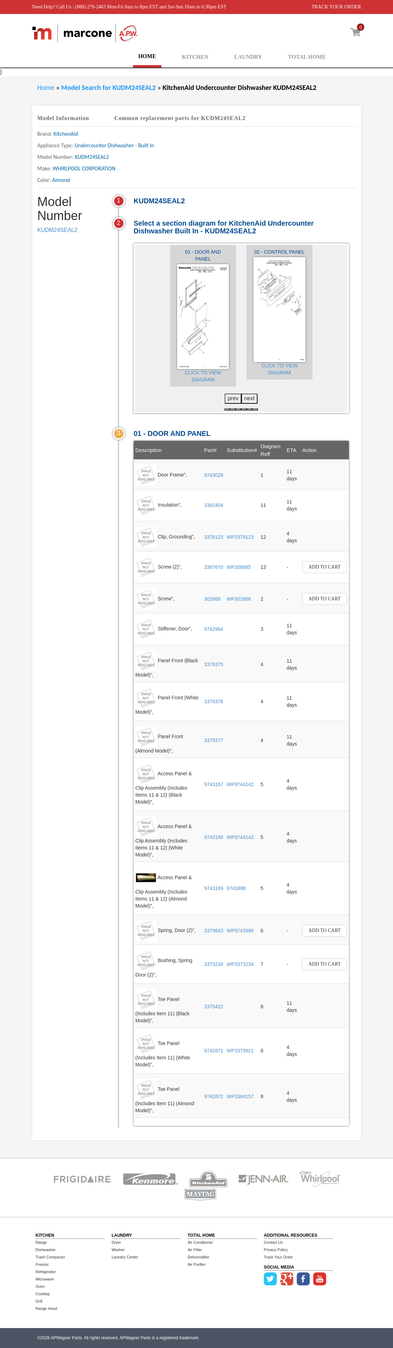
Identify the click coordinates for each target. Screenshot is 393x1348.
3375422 (213, 1006)
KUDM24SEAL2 (57, 230)
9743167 (213, 784)
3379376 (213, 701)
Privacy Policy (276, 1250)
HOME (147, 56)
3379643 (213, 930)
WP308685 (239, 567)
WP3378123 (240, 537)
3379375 (213, 664)
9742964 (213, 629)
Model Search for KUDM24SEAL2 (109, 87)
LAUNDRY (248, 57)
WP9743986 (240, 930)
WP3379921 (240, 1050)
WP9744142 (240, 784)
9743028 (213, 475)
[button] (227, 409)
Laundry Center (125, 1257)
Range (41, 1242)
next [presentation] (249, 398)
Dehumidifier (198, 1257)
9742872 (213, 1096)
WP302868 (239, 599)
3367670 (213, 567)
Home (46, 87)
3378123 (213, 537)
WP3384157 (240, 1096)
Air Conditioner (200, 1242)
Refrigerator (46, 1272)
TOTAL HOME (307, 57)
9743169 (213, 888)
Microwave (45, 1279)
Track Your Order (278, 1257)
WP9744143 (240, 837)
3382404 (213, 505)
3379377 (213, 740)
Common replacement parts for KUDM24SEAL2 (180, 118)
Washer (118, 1250)
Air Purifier (196, 1264)
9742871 (213, 1050)
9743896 (236, 888)
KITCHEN (195, 57)
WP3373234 (240, 964)
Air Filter (195, 1250)
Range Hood (46, 1308)
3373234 (213, 964)
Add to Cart (324, 567)
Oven (40, 1286)
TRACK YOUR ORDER (336, 6)
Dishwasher (46, 1250)
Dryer (116, 1242)
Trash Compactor (50, 1257)
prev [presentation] (232, 398)
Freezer (42, 1264)
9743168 (213, 837)
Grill (39, 1301)
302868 (212, 599)
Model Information (63, 118)
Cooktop (43, 1294)
